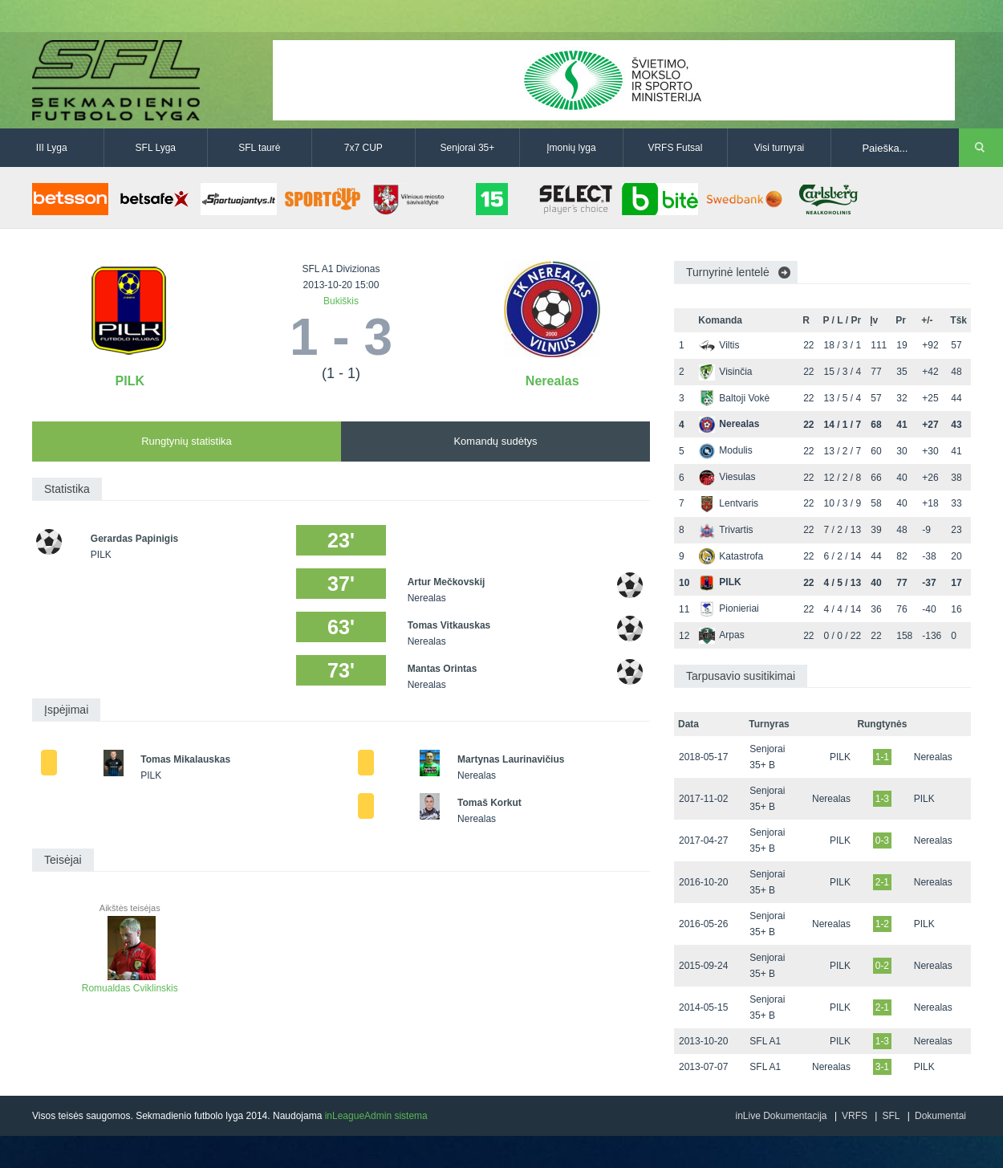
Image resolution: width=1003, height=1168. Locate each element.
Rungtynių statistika (186, 441)
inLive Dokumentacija (780, 1115)
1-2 (882, 924)
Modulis (725, 450)
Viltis (719, 345)
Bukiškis (341, 301)
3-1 (882, 1066)
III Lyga (51, 147)
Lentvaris (728, 503)
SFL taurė (259, 147)
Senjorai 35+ (468, 147)
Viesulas (727, 476)
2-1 (882, 882)
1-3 (882, 798)
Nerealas (552, 381)
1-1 (882, 757)
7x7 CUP (363, 147)
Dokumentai (940, 1115)
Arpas (721, 635)
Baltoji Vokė (734, 398)
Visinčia (725, 371)
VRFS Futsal (675, 147)
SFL (890, 1115)
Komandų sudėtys (495, 441)
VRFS (854, 1115)
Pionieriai (728, 608)
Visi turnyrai (779, 147)
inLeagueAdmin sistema (376, 1115)
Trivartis (726, 529)
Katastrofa (731, 556)
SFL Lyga (156, 147)
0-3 (882, 840)
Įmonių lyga (570, 147)
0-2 (882, 965)
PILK (130, 381)
